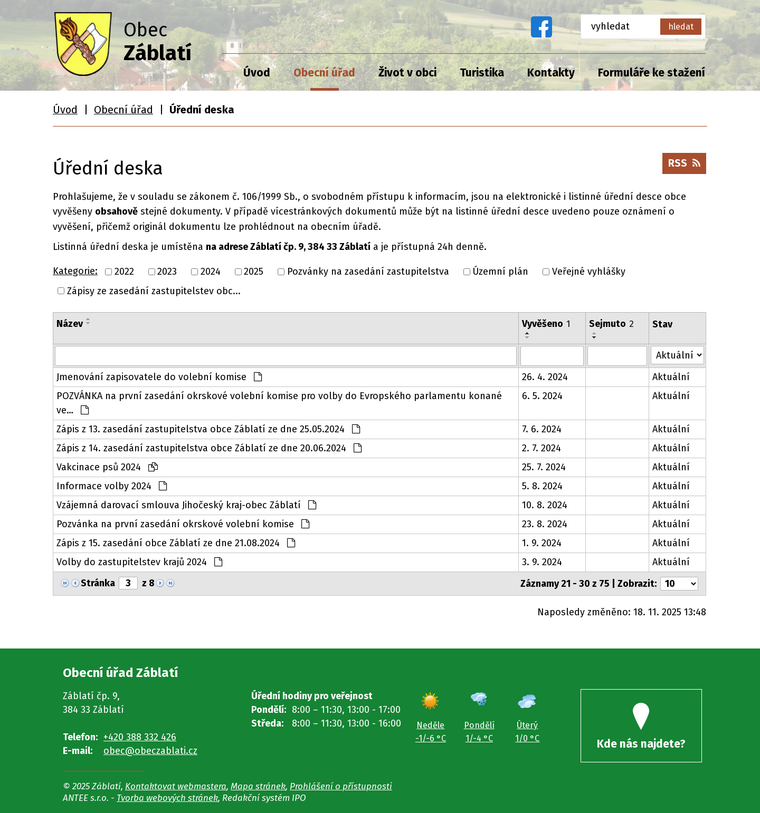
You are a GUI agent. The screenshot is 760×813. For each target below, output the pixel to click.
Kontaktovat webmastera (175, 786)
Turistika (482, 73)
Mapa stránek (258, 786)
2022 (124, 271)
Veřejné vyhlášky (588, 271)
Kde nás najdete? (641, 727)
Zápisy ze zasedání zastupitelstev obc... (154, 290)
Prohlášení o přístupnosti (341, 786)
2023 (167, 271)
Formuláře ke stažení (651, 73)
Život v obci (407, 73)
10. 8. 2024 (544, 505)
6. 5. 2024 (542, 396)
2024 (211, 271)
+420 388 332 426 (139, 737)
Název (69, 324)
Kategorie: (75, 271)
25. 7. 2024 (544, 467)
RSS (684, 163)
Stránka (98, 583)
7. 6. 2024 (542, 429)
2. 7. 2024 (541, 448)
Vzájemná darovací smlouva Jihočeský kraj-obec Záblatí (186, 505)
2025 (253, 271)
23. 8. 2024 (544, 524)
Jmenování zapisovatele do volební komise (159, 377)
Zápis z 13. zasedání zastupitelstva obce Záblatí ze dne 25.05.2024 (208, 429)
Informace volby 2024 (111, 486)
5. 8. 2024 (542, 486)
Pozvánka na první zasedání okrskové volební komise (182, 524)
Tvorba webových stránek (167, 797)
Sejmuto (611, 324)
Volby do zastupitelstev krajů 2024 (139, 562)
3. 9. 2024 (542, 562)
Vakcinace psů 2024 (107, 467)
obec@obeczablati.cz (150, 751)
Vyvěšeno (546, 324)
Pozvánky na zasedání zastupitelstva (368, 271)
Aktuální (671, 377)
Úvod (256, 73)
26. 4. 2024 (545, 377)
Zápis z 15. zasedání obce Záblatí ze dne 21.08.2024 (175, 543)
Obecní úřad (324, 73)
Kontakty (551, 73)
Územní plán (500, 271)
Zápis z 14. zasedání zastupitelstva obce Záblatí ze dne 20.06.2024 (209, 448)
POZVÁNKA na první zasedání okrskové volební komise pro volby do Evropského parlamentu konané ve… (279, 403)
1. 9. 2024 (542, 543)
